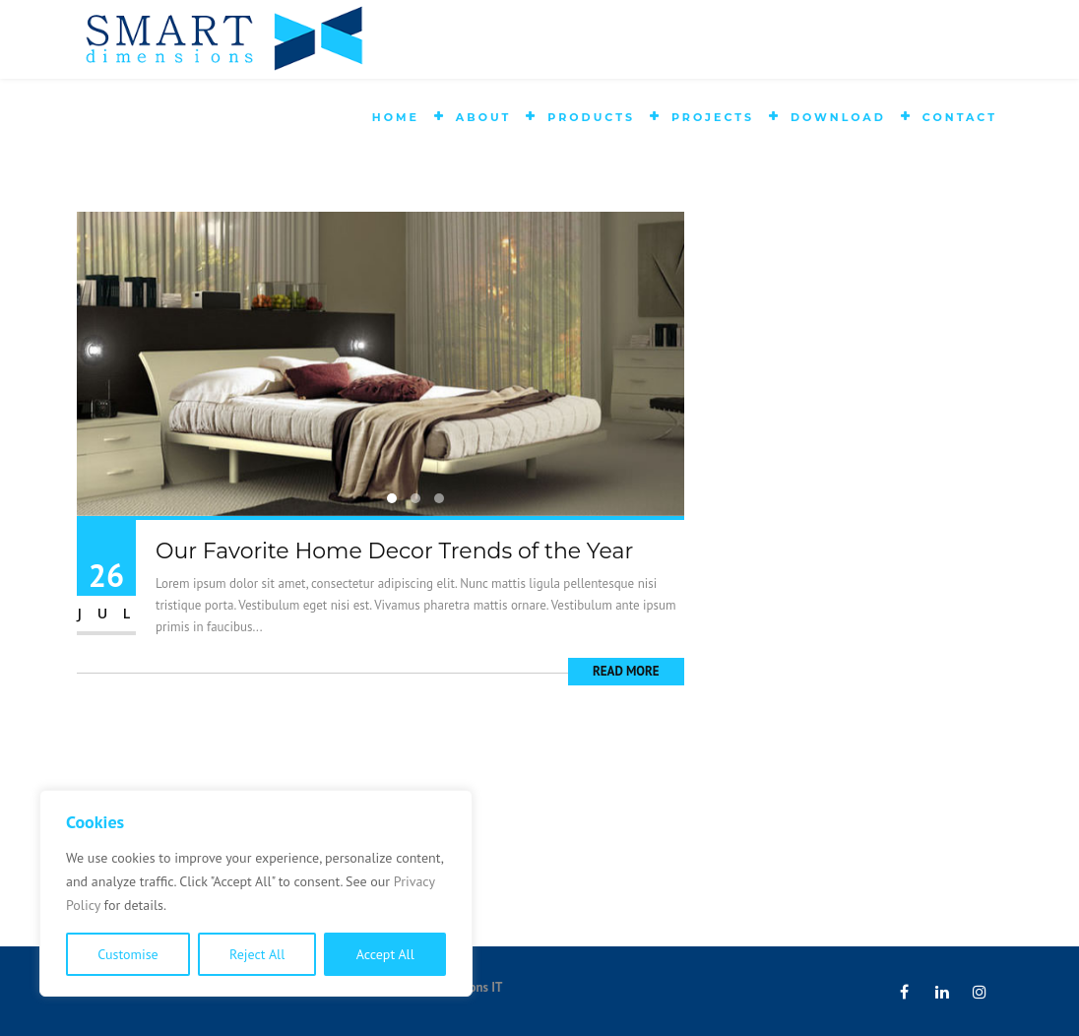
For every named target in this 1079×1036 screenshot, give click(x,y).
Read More (626, 671)
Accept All (385, 954)
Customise (127, 954)
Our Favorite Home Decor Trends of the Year (394, 551)
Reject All (257, 954)
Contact (959, 117)
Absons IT (475, 987)
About (483, 117)
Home (395, 117)
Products (591, 117)
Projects (712, 117)
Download (838, 117)
